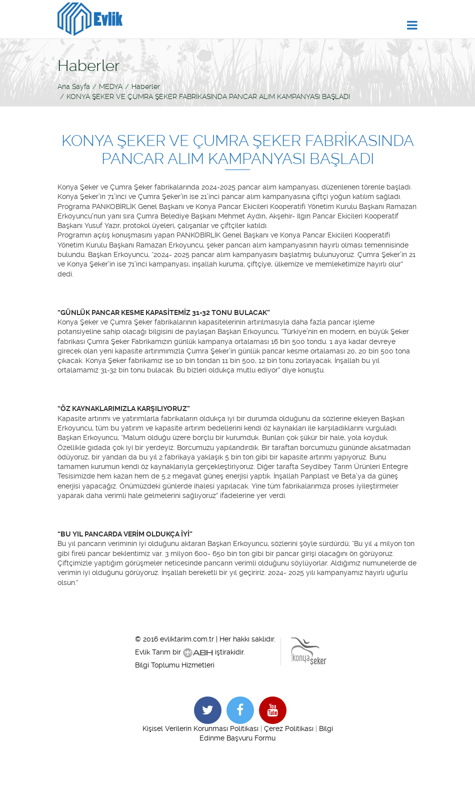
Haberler (146, 86)
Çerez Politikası (289, 728)
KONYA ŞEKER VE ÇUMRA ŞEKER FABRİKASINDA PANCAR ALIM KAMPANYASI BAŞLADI (208, 96)
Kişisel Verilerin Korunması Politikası (200, 728)
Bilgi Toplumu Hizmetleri (174, 665)
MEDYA (110, 86)
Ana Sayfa (74, 86)
